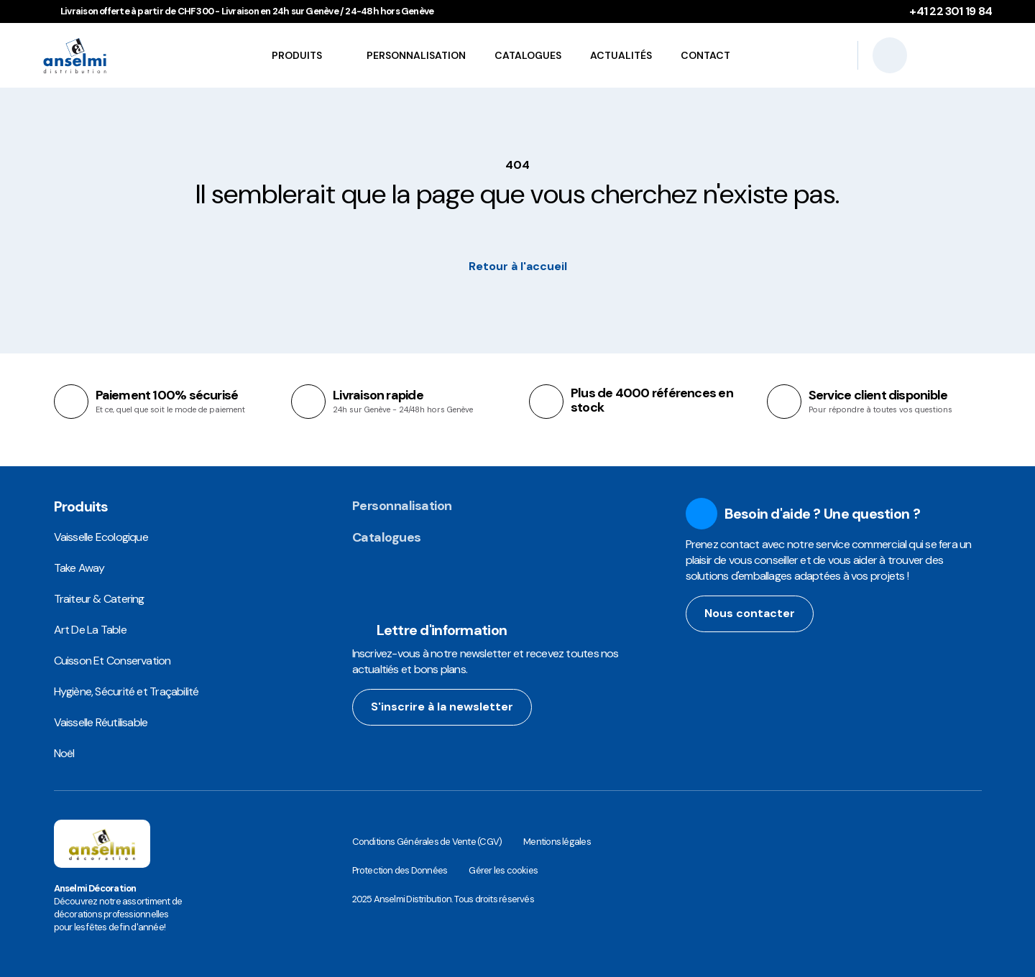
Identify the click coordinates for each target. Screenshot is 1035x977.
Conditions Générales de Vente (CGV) (427, 842)
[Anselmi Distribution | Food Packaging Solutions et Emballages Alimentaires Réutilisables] (103, 55)
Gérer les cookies (503, 870)
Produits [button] (293, 55)
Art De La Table (90, 629)
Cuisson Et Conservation (112, 660)
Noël (64, 753)
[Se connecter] (938, 55)
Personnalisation (416, 55)
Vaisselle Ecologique (101, 537)
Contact (705, 55)
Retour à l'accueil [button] (518, 266)
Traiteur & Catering (99, 598)
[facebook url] (721, 665)
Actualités (621, 55)
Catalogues (527, 55)
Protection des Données (400, 870)
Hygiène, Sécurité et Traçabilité (126, 691)
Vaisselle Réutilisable (101, 722)
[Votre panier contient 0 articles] (977, 55)
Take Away (79, 567)
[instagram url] (694, 665)
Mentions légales (557, 842)
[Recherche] (890, 55)
